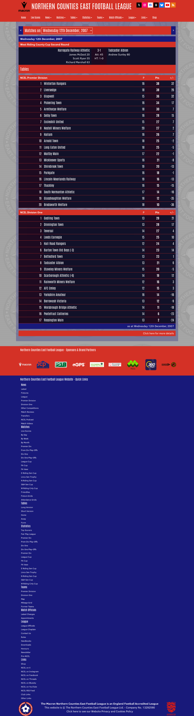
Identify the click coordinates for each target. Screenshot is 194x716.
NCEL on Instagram (30, 671)
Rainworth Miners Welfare (59, 281)
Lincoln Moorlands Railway (60, 179)
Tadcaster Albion (118, 50)
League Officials (28, 625)
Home (23, 17)
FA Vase (24, 469)
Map (23, 599)
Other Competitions (30, 408)
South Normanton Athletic (59, 192)
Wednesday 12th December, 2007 (41, 39)
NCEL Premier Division (33, 78)
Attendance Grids (29, 499)
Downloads (26, 644)
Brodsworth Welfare (55, 204)
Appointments (27, 618)
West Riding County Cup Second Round (44, 44)
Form (23, 522)
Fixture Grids (27, 495)
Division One (26, 404)
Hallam (48, 134)
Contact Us (26, 633)
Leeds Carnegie (53, 237)
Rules (23, 637)
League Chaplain (28, 629)
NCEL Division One (31, 212)
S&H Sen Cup (27, 484)
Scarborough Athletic (56, 275)
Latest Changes (28, 614)
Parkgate (49, 172)
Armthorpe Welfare (55, 109)
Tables (74, 17)
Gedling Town (51, 218)
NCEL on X (25, 667)
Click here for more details (158, 333)
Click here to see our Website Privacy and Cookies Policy (100, 711)
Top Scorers (26, 530)
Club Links (25, 694)
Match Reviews (27, 411)
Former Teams (27, 606)
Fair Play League (28, 534)
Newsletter (26, 652)
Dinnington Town (53, 224)
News (48, 17)
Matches (61, 17)
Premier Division (28, 400)
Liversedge (50, 90)
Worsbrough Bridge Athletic (60, 307)
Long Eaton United (54, 147)
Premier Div (26, 446)
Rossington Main (53, 320)
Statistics (87, 17)
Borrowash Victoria (55, 301)
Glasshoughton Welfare (57, 198)
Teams (100, 17)
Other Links (26, 698)
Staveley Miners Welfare (58, 269)
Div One (24, 454)
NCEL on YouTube (29, 686)
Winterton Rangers (55, 83)
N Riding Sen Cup (29, 480)
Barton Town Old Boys (56, 250)
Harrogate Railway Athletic (74, 50)
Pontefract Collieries (56, 313)
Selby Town (50, 115)
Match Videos (27, 423)
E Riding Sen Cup (28, 473)
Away (23, 518)
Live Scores (35, 17)
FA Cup (24, 465)
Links (144, 17)
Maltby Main (51, 153)
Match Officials (116, 17)
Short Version (27, 511)
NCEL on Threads (29, 679)
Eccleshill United (54, 121)
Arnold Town (51, 140)
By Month (25, 442)
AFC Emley (50, 288)
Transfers (25, 415)
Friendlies (25, 492)
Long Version (27, 507)
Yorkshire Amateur (55, 294)
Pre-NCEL (25, 656)
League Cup (26, 461)
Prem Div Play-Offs (29, 450)
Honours (25, 648)
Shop (154, 17)
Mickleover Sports (54, 160)
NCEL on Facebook (29, 675)
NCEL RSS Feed (28, 690)
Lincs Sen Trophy (28, 476)
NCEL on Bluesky (28, 682)
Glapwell (49, 96)
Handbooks (26, 640)
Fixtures (24, 392)
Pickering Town (52, 102)
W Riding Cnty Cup (29, 488)
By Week (24, 438)
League (132, 17)
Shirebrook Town (53, 166)
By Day (24, 434)
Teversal (48, 231)
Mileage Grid (26, 602)
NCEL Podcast (27, 419)
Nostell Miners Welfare (57, 128)
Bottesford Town (53, 256)
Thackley (49, 185)
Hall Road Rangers (55, 243)
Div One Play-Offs (28, 457)
